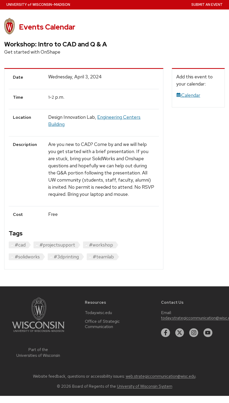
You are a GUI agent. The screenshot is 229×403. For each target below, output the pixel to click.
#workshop (101, 245)
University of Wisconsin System (144, 386)
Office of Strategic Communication (102, 324)
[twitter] (179, 332)
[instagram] (193, 332)
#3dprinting (66, 257)
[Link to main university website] (38, 333)
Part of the (38, 352)
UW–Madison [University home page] (38, 4)
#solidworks (27, 257)
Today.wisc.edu (98, 312)
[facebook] (165, 332)
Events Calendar (47, 27)
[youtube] (207, 332)
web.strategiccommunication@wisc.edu (161, 376)
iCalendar (188, 95)
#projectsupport (57, 245)
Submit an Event (207, 4)
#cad (20, 245)
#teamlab (103, 257)
